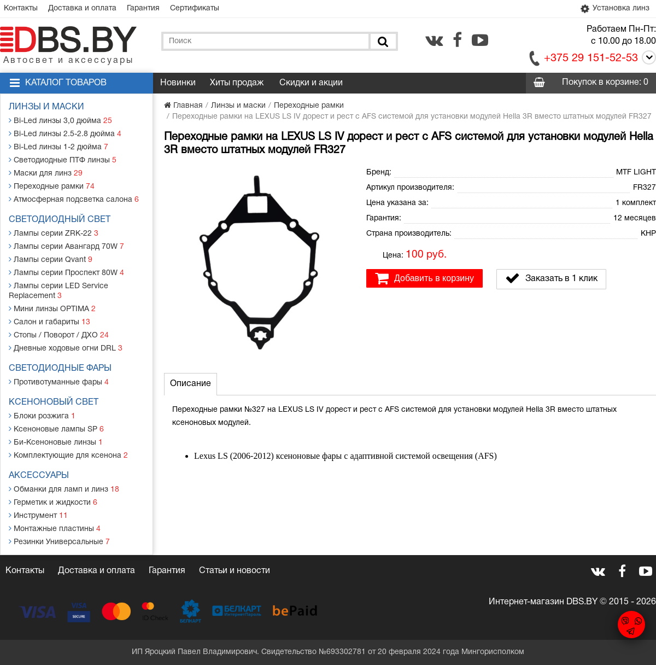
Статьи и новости (234, 571)
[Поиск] (382, 41)
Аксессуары (39, 476)
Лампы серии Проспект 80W (66, 273)
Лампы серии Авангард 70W (66, 246)
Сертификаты (194, 8)
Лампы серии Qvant (50, 259)
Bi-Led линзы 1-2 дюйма (58, 147)
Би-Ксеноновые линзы (56, 442)
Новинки (178, 83)
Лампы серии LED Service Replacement (58, 291)
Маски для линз (46, 173)
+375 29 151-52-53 (591, 58)
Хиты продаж (236, 83)
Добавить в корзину (424, 278)
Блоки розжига (42, 416)
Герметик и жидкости (53, 502)
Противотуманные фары (59, 382)
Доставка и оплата (82, 8)
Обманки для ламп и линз (64, 489)
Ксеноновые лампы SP (56, 429)
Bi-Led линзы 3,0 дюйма (60, 120)
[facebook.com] (457, 40)
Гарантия (143, 8)
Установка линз (613, 9)
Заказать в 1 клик (551, 278)
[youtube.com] (480, 40)
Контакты (21, 8)
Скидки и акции (311, 83)
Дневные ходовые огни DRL (65, 348)
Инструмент (38, 515)
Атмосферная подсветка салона (74, 199)
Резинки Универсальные (59, 542)
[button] (345, 175)
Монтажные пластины (55, 528)
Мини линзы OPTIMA (52, 309)
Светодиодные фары (60, 368)
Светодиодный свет (59, 220)
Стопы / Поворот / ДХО (59, 335)
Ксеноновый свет (53, 402)
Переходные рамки (52, 186)
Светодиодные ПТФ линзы (62, 160)
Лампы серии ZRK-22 (53, 233)
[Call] (647, 59)
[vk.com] (434, 40)
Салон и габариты (49, 322)
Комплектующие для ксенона (68, 455)
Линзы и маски (46, 107)
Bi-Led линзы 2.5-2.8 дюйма (65, 134)
